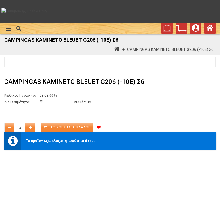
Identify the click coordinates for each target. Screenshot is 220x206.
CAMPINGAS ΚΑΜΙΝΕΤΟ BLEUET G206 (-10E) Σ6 (170, 49)
